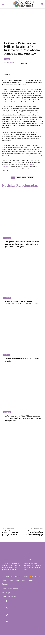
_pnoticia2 (7, 297)
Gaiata (24, 177)
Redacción (10, 62)
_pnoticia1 (7, 238)
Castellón (18, 177)
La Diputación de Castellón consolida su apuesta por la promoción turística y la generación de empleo (22, 244)
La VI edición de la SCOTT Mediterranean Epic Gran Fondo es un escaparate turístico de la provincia (23, 418)
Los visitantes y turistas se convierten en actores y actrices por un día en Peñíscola (11, 533)
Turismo (7, 59)
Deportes (7, 412)
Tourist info (30, 177)
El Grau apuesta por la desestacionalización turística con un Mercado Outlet (34, 533)
